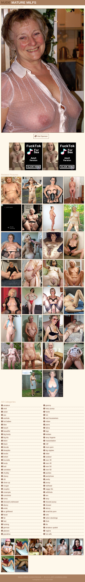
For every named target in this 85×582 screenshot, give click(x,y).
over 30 (47, 460)
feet (3, 521)
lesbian (47, 434)
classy (4, 476)
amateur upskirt (50, 528)
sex (45, 495)
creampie (6, 492)
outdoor (47, 457)
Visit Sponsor (41, 136)
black (4, 444)
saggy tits (48, 489)
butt (3, 466)
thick (46, 521)
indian (46, 421)
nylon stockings (50, 518)
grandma (5, 534)
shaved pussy (49, 502)
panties (47, 473)
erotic (4, 508)
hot (45, 415)
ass (3, 415)
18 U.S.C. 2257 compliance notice (55, 577)
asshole (5, 418)
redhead (47, 486)
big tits (5, 437)
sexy (46, 499)
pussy (46, 483)
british (4, 457)
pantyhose (48, 476)
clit (3, 479)
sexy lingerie (49, 437)
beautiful (5, 431)
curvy (4, 499)
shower (47, 505)
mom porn (48, 447)
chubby (5, 473)
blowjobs (5, 450)
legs (46, 431)
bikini (4, 441)
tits (45, 524)
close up (5, 483)
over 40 (47, 463)
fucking (5, 524)
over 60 (47, 470)
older (46, 454)
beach (4, 428)
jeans (46, 425)
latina (46, 428)
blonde (5, 447)
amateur (5, 405)
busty (4, 463)
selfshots (48, 492)
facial (4, 515)
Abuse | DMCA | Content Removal (29, 577)
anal (4, 409)
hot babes (6, 421)
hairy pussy (48, 409)
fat (3, 518)
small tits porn (49, 511)
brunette (5, 460)
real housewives (50, 418)
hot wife (47, 534)
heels (46, 412)
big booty (6, 434)
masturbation (49, 441)
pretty (46, 479)
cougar (5, 486)
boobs (4, 454)
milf (45, 444)
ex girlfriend (7, 511)
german (5, 528)
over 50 (47, 466)
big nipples (48, 450)
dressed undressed (9, 502)
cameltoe (6, 470)
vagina (47, 531)
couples (5, 489)
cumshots (6, 495)
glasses (5, 531)
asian (4, 412)
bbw (4, 425)
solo (46, 515)
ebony (4, 505)
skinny (47, 508)
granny (47, 405)
